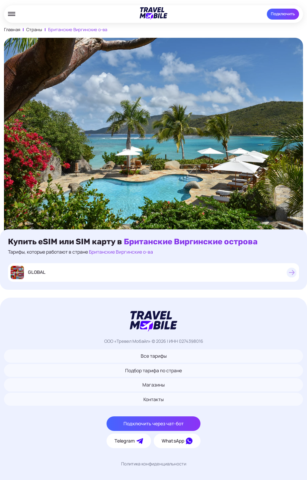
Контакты (153, 399)
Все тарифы (154, 356)
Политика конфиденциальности (153, 464)
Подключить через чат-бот (153, 423)
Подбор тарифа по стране (153, 370)
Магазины (153, 385)
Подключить (283, 14)
